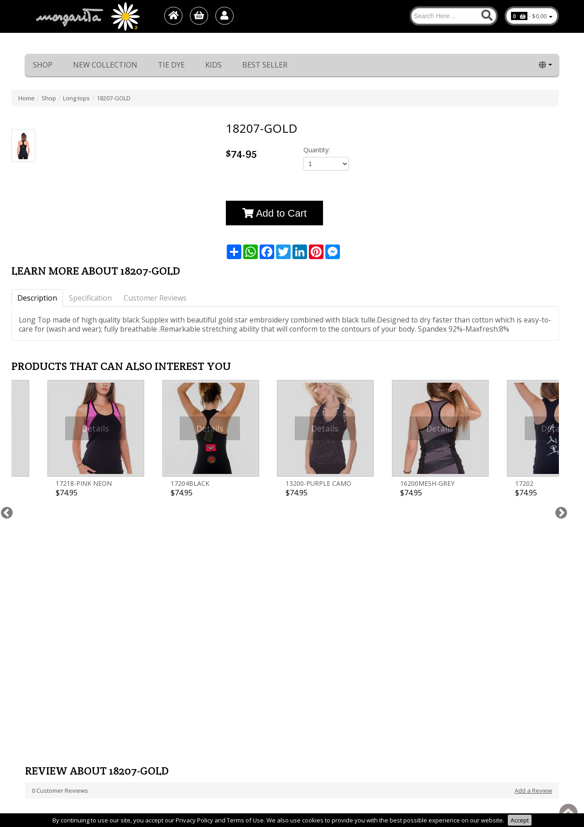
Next (558, 426)
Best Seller (264, 65)
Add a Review (533, 549)
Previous (4, 426)
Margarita (476, 809)
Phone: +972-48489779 (329, 671)
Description (37, 298)
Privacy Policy (44, 735)
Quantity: (316, 150)
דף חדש (34, 717)
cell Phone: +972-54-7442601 (337, 680)
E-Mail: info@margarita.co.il (336, 690)
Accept (520, 820)
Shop (42, 65)
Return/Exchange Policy (57, 671)
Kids (213, 65)
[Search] (454, 16)
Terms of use (43, 726)
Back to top (568, 813)
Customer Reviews (155, 298)
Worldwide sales (48, 699)
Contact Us (40, 708)
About (33, 690)
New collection (105, 65)
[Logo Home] (87, 16)
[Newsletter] (306, 605)
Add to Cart (274, 213)
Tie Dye (171, 65)
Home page (41, 680)
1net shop (531, 809)
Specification (90, 298)
